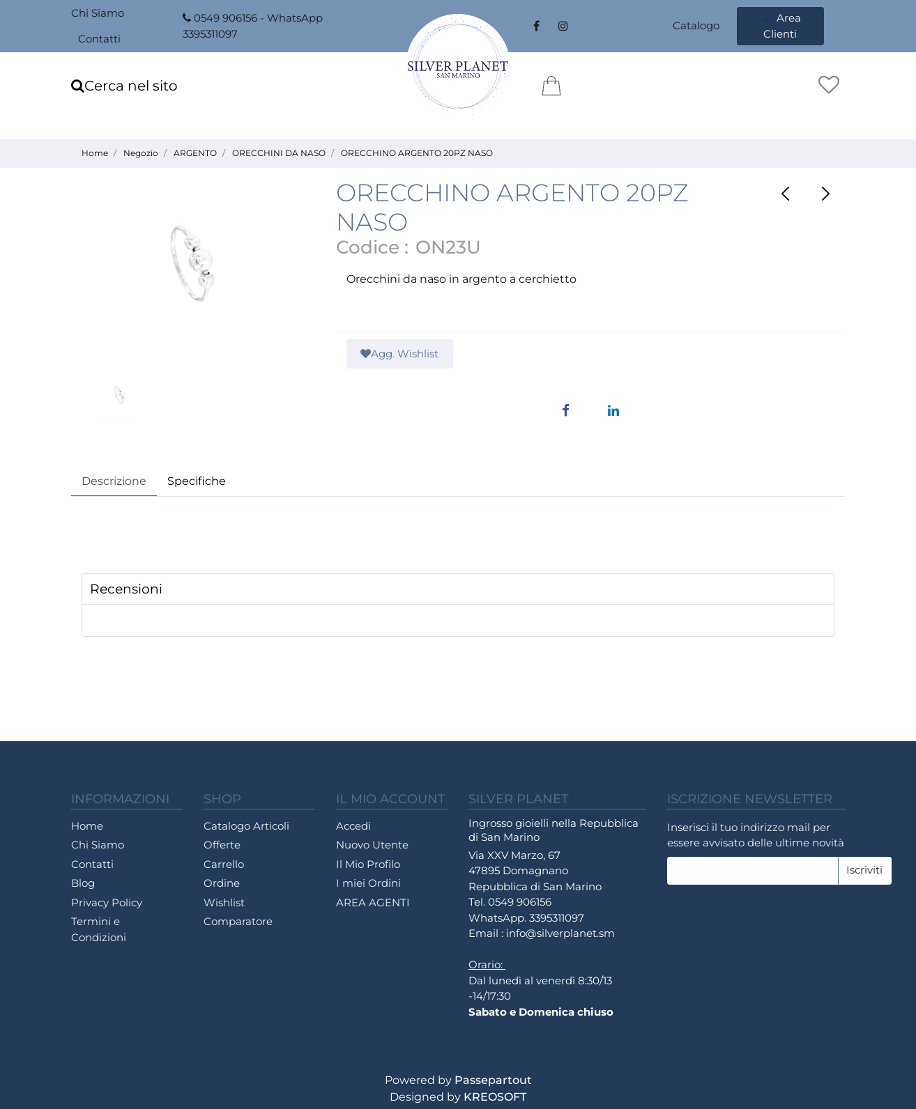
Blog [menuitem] (83, 883)
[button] (193, 275)
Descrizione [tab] (114, 481)
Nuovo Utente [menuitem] (372, 844)
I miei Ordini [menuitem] (368, 883)
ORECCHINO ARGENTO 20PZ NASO (417, 153)
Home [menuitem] (87, 825)
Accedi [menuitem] (353, 825)
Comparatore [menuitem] (238, 921)
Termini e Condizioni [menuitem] (98, 929)
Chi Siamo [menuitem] (97, 13)
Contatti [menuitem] (99, 38)
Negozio (140, 153)
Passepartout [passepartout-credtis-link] (493, 1080)
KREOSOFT (495, 1096)
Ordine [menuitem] (222, 883)
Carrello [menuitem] (224, 864)
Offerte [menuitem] (222, 844)
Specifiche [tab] (196, 481)
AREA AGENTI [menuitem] (373, 902)
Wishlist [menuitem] (224, 902)
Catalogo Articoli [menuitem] (246, 825)
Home (95, 153)
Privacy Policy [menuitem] (106, 902)
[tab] (458, 589)
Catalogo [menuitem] (696, 25)
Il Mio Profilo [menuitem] (368, 864)
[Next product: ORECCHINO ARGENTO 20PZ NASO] (825, 194)
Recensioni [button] (126, 589)
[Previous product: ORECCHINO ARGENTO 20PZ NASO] (785, 194)
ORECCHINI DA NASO (279, 153)
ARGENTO (195, 153)
